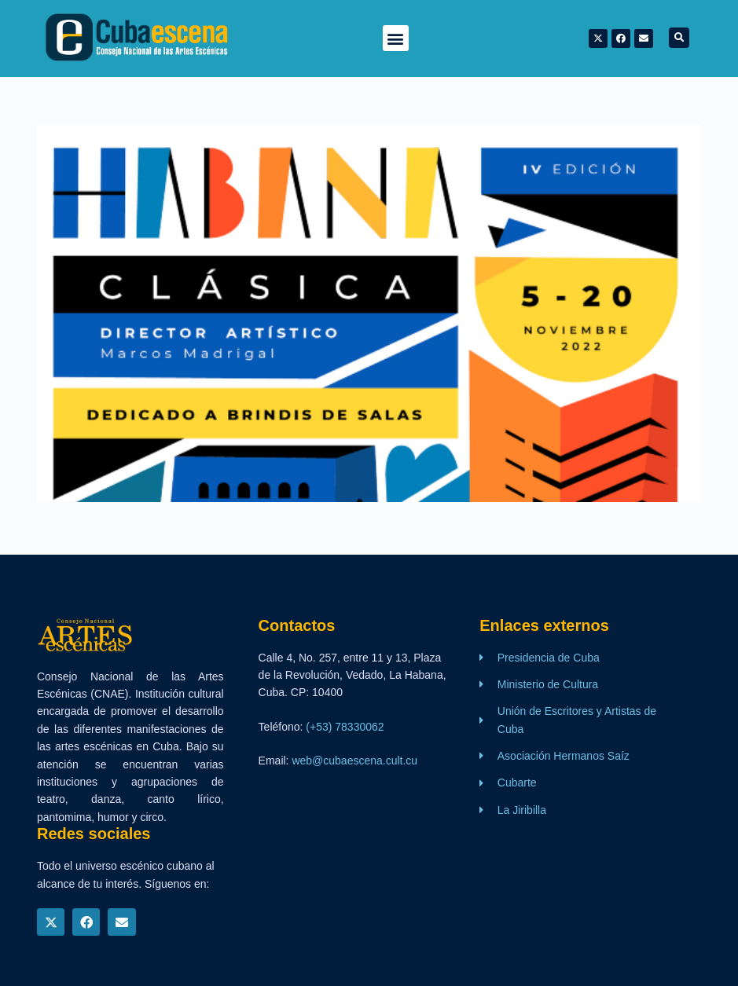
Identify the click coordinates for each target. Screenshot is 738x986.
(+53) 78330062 (345, 726)
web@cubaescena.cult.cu (354, 760)
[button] (396, 38)
